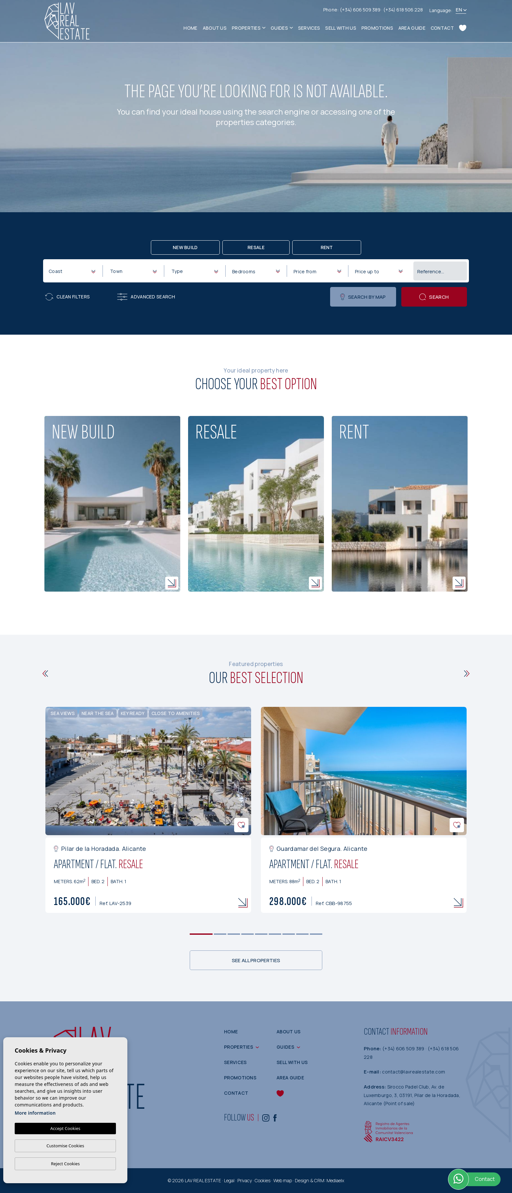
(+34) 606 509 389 (360, 10)
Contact (442, 28)
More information (35, 1113)
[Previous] (45, 673)
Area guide (411, 28)
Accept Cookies (65, 1128)
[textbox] (73, 271)
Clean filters (67, 296)
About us (215, 28)
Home (190, 28)
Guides (279, 28)
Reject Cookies (65, 1164)
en (459, 9)
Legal (229, 1180)
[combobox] (72, 270)
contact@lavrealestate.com (413, 1072)
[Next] (467, 673)
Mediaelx (335, 1180)
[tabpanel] (148, 810)
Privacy (244, 1180)
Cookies (262, 1180)
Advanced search (146, 296)
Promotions (377, 28)
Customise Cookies (65, 1146)
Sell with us (340, 28)
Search (434, 297)
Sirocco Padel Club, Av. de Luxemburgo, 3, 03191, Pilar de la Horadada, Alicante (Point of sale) (412, 1095)
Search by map (363, 297)
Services (309, 28)
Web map (282, 1180)
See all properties (256, 960)
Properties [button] (246, 28)
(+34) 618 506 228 (403, 10)
